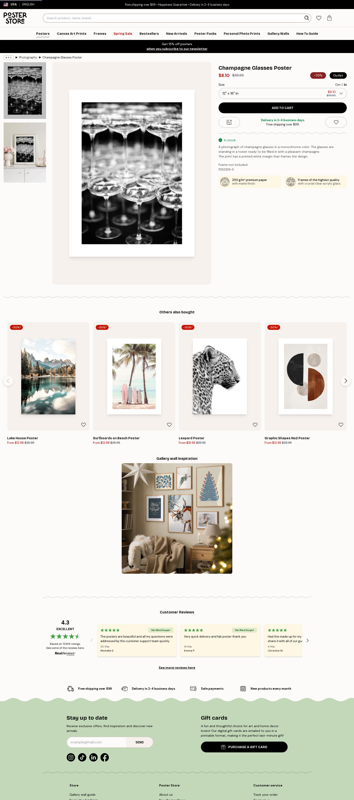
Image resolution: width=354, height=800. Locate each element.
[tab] (318, 18)
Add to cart (282, 108)
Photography (28, 57)
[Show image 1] (25, 90)
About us (166, 795)
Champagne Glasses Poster (62, 57)
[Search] (307, 18)
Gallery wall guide (82, 795)
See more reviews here (177, 668)
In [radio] (345, 85)
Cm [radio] (337, 85)
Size (222, 85)
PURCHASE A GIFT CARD (244, 747)
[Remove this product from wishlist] (336, 122)
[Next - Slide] (345, 380)
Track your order (265, 795)
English (30, 4)
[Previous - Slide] (8, 380)
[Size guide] (229, 122)
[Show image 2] (25, 153)
